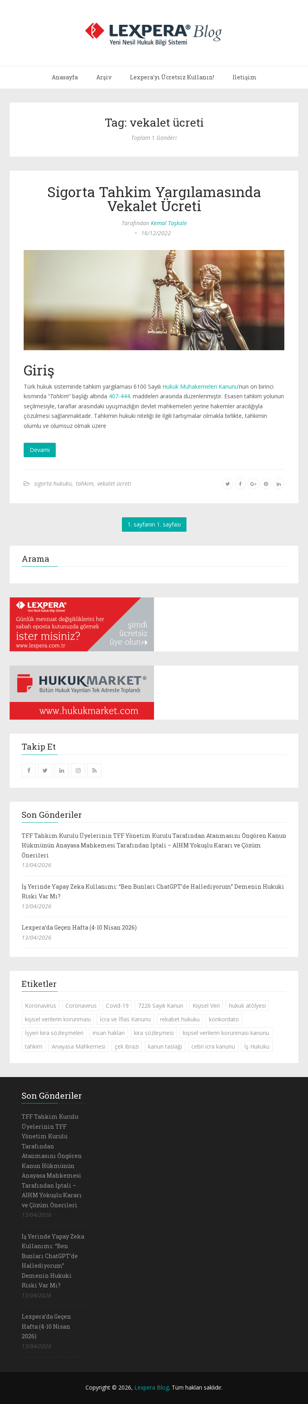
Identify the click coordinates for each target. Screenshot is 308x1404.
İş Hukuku (257, 1046)
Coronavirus (81, 1005)
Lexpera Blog (151, 1387)
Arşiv (103, 77)
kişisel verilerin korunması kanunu (226, 1033)
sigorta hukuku (53, 483)
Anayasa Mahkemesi (78, 1046)
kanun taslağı (165, 1046)
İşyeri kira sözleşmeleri (54, 1033)
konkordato (224, 1019)
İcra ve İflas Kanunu (125, 1019)
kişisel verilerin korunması (58, 1019)
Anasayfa (65, 77)
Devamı (40, 450)
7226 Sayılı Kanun (160, 1005)
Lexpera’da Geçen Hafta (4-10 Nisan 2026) (79, 927)
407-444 (119, 396)
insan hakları (109, 1033)
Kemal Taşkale (169, 223)
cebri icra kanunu (213, 1046)
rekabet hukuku (180, 1019)
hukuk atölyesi (247, 1005)
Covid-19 (117, 1005)
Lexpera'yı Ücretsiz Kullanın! (172, 77)
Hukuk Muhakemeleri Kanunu (200, 386)
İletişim (245, 77)
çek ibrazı (127, 1046)
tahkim (84, 483)
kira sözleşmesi (154, 1033)
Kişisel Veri (206, 1005)
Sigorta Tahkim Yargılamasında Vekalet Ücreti (154, 198)
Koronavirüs (40, 1005)
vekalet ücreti (114, 483)
